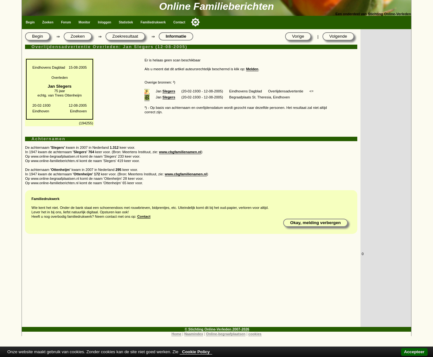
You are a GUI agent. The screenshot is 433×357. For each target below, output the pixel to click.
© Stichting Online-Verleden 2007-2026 (217, 329)
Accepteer (414, 351)
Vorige (298, 36)
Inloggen (104, 22)
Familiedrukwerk (153, 22)
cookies (255, 334)
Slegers (168, 91)
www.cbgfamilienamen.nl (180, 152)
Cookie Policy (196, 351)
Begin (30, 22)
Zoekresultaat (125, 36)
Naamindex (193, 334)
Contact (179, 22)
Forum (66, 22)
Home (176, 334)
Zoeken (47, 22)
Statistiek (126, 22)
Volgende (338, 36)
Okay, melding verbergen (315, 222)
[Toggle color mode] (195, 22)
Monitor (84, 22)
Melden (252, 69)
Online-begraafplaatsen (225, 334)
